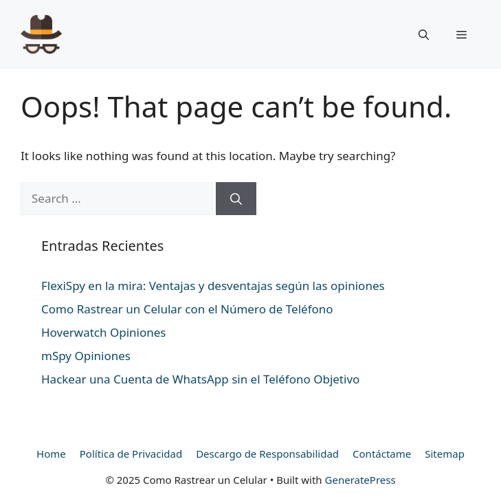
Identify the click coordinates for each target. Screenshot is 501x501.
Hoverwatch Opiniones (103, 332)
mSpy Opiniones (86, 356)
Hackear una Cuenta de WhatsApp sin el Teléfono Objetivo (200, 379)
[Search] (236, 198)
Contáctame (382, 453)
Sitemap (445, 453)
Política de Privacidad (131, 453)
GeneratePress (360, 480)
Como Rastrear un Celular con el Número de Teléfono (187, 309)
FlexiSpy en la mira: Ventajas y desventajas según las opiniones (213, 285)
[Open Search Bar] (424, 34)
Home (51, 453)
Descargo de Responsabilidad (267, 453)
